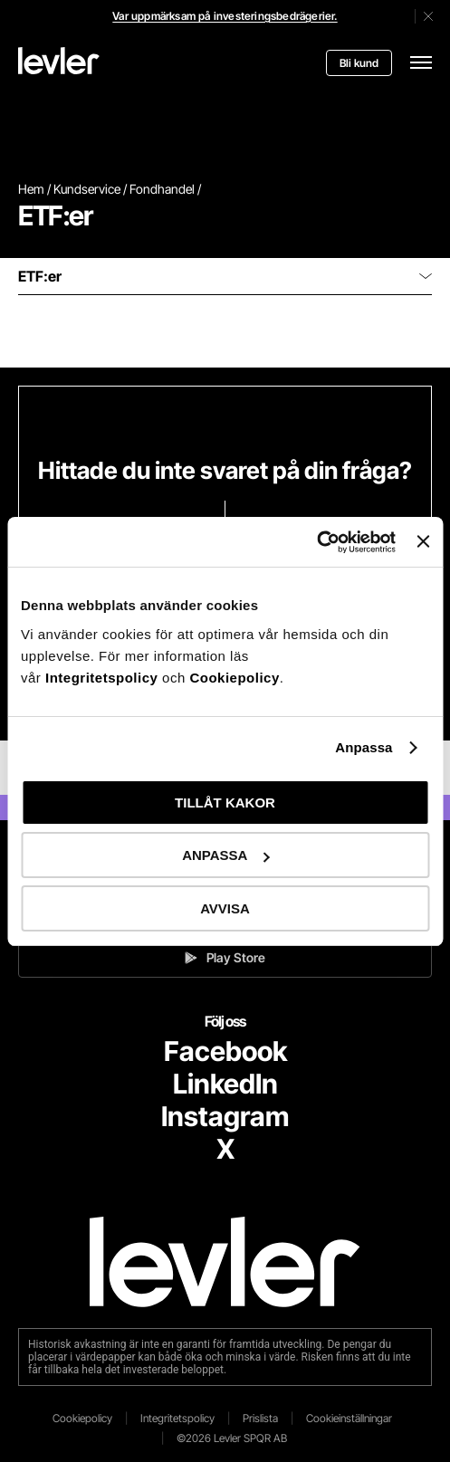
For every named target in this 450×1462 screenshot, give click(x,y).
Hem (31, 188)
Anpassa (363, 747)
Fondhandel (162, 188)
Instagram (225, 1116)
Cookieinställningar (349, 1418)
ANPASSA (225, 855)
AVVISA (225, 908)
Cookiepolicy (234, 677)
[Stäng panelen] (422, 541)
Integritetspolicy (103, 677)
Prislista (260, 1418)
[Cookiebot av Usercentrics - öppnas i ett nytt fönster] (316, 542)
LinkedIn (225, 1083)
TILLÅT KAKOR (225, 802)
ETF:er (225, 276)
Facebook (225, 1051)
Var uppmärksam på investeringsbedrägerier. (224, 16)
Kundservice (86, 188)
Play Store (225, 957)
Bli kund (359, 63)
